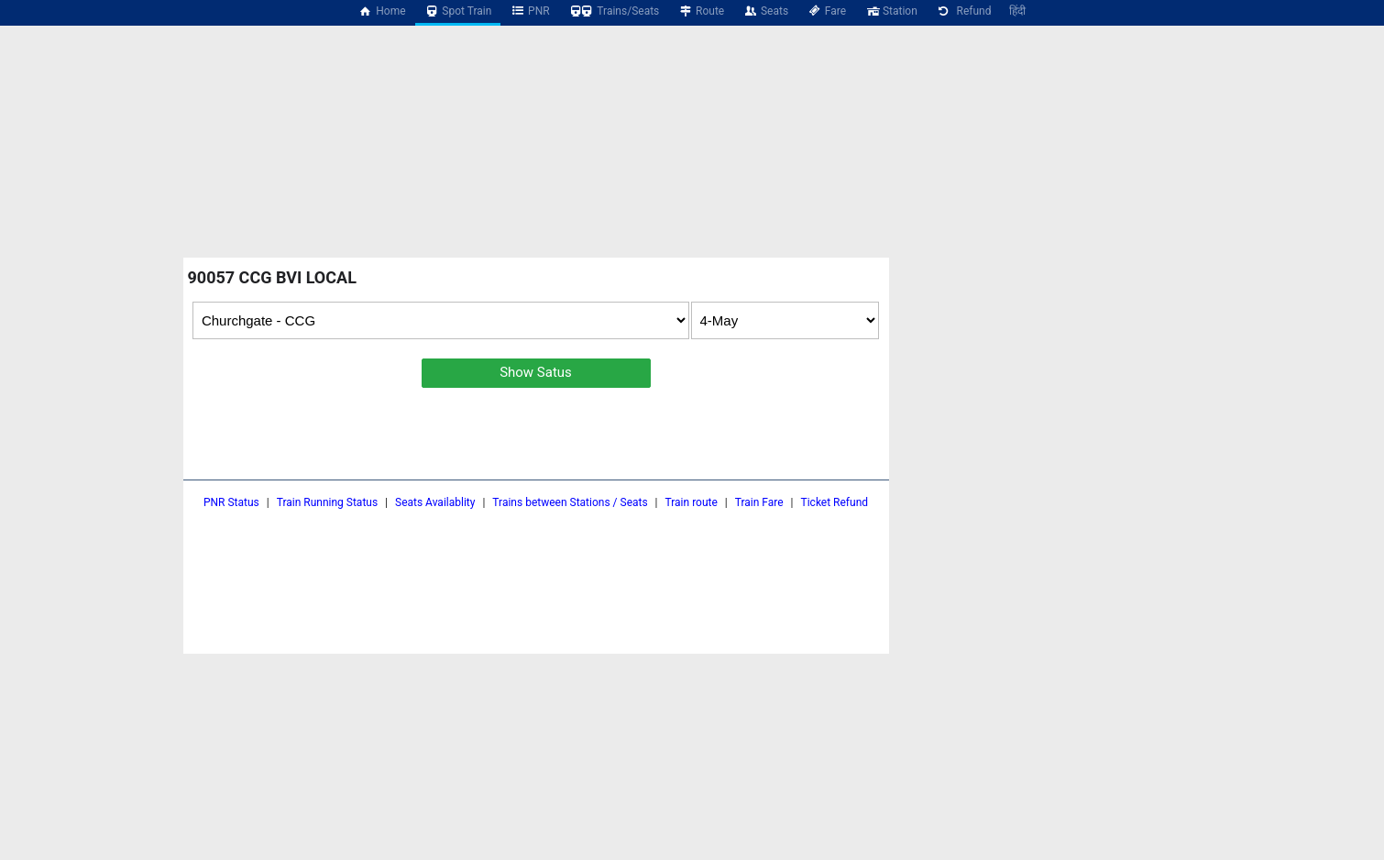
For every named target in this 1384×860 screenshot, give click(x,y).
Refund (964, 11)
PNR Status (231, 502)
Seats (765, 11)
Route (700, 11)
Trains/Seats (614, 11)
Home (382, 11)
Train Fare (759, 502)
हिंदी (1017, 11)
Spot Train (458, 11)
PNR (529, 11)
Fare (826, 11)
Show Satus (536, 372)
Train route (691, 502)
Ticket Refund (835, 502)
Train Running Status (327, 502)
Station (890, 11)
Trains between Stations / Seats (569, 502)
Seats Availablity (435, 502)
